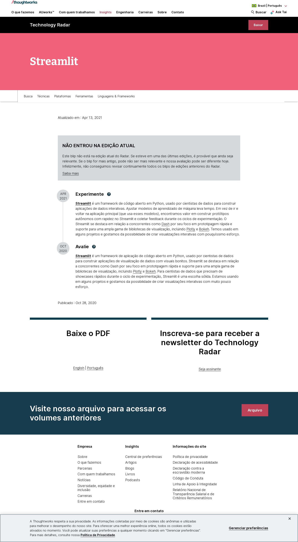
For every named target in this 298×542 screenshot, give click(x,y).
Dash (166, 233)
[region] (149, 528)
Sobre (82, 465)
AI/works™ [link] (46, 15)
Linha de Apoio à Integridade (195, 493)
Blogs (129, 477)
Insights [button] (106, 15)
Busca (28, 104)
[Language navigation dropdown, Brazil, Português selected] (266, 6)
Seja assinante (210, 378)
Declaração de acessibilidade (195, 471)
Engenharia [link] (125, 15)
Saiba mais (70, 182)
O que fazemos (89, 471)
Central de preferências (143, 465)
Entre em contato (91, 510)
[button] (109, 203)
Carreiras (85, 504)
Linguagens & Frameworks (116, 104)
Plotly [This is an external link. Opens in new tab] (190, 238)
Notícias (84, 489)
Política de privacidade (190, 465)
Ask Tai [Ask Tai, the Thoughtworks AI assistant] (281, 15)
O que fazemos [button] (22, 15)
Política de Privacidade (98, 535)
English (78, 376)
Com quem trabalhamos (96, 483)
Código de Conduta (188, 487)
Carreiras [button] (145, 15)
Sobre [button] (162, 15)
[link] (257, 32)
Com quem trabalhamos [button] (77, 15)
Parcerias (85, 477)
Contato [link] (177, 15)
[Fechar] (289, 518)
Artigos (131, 471)
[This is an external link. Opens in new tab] (83, 212)
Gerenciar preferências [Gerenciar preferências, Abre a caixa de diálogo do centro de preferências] (248, 528)
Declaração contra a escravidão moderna (189, 479)
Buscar (261, 15)
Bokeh (204, 238)
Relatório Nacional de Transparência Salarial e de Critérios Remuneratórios (193, 503)
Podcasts (132, 489)
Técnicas (43, 104)
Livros (130, 483)
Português (95, 376)
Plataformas (62, 104)
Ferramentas (84, 104)
